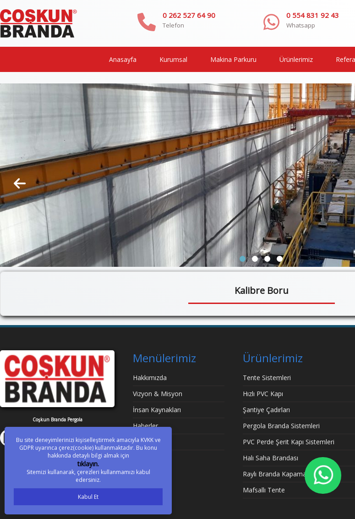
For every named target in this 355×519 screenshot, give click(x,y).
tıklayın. (88, 463)
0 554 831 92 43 (312, 15)
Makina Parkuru (233, 59)
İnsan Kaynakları (157, 409)
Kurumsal (173, 59)
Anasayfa (123, 59)
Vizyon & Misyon (157, 393)
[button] (242, 259)
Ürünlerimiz (296, 59)
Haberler (145, 425)
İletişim (143, 441)
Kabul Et (88, 497)
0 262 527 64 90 (189, 15)
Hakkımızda (150, 377)
